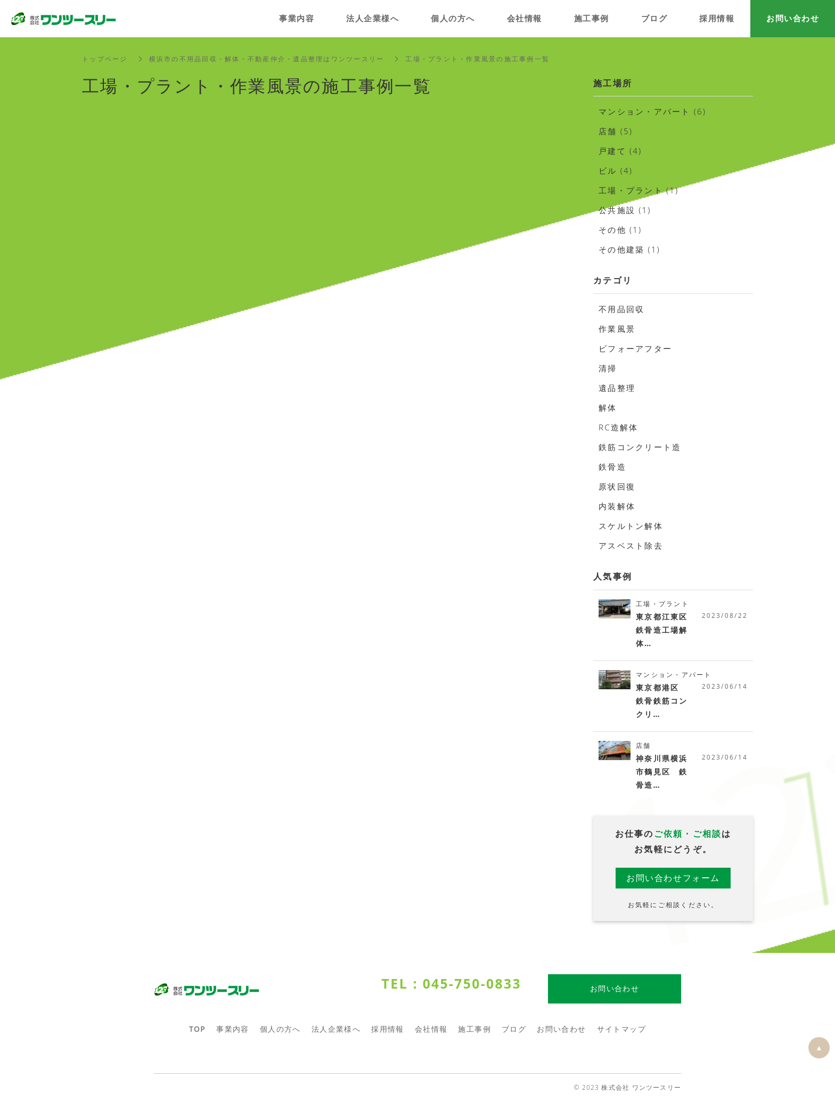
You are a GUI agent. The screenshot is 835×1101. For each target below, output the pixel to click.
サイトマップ (621, 1029)
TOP (197, 1029)
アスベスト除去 (631, 545)
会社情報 (431, 1029)
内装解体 (617, 506)
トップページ (105, 58)
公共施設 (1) (625, 210)
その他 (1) (620, 229)
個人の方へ (280, 1029)
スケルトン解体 (631, 525)
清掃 (608, 368)
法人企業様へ (336, 1029)
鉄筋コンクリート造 (640, 447)
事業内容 (232, 1029)
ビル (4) (616, 170)
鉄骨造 (612, 466)
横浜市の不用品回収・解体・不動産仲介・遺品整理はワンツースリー (266, 58)
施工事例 (474, 1029)
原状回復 (617, 486)
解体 (608, 407)
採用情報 (387, 1029)
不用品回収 (621, 309)
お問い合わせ (561, 1029)
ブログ (514, 1029)
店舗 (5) (616, 131)
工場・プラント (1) (639, 190)
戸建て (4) (620, 150)
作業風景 (617, 328)
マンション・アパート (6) (652, 111)
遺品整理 (617, 387)
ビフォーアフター (635, 348)
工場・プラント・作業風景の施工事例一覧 (477, 58)
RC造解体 (618, 427)
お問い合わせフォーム (673, 878)
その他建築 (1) (629, 249)
